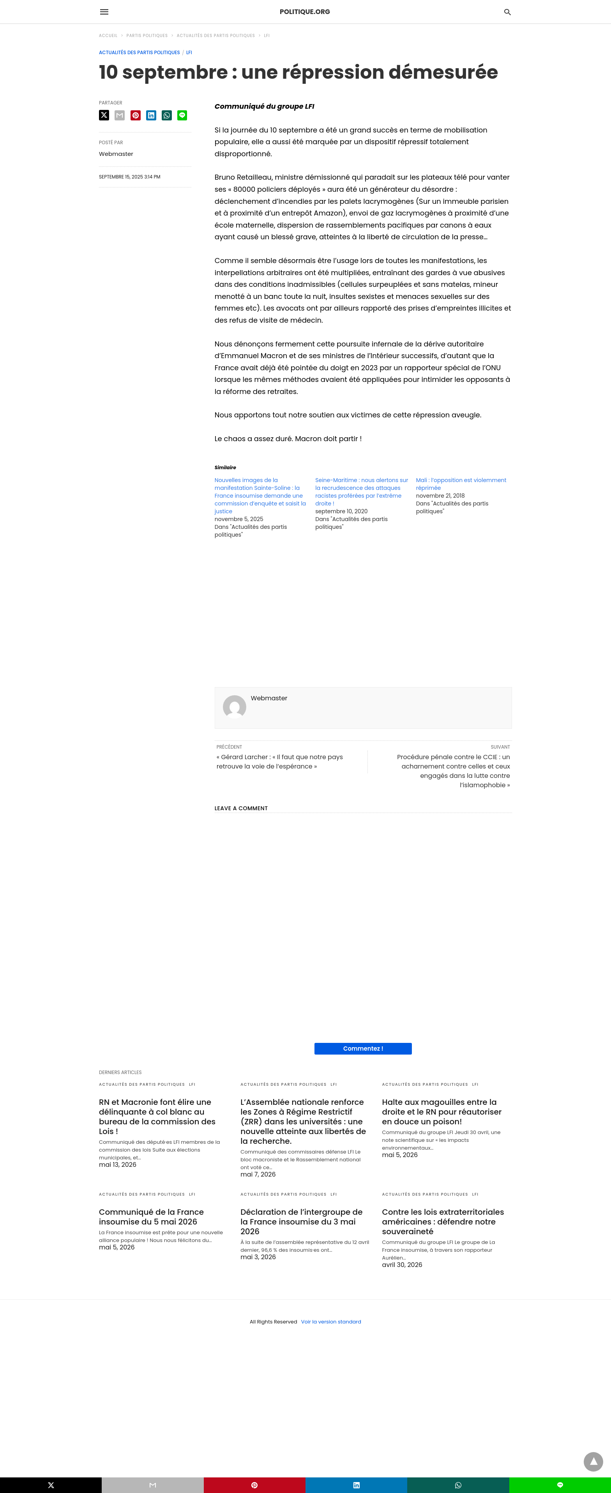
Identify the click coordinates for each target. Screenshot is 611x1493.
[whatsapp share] (167, 115)
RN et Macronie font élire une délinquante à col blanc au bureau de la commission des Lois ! (157, 1117)
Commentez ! (363, 1048)
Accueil (108, 36)
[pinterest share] (136, 115)
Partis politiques (147, 36)
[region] (363, 615)
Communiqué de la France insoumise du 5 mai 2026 (151, 1217)
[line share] (182, 115)
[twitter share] (104, 115)
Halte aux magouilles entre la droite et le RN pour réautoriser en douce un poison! (442, 1112)
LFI (267, 36)
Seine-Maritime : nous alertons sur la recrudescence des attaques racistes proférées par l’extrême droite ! (361, 491)
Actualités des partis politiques (216, 36)
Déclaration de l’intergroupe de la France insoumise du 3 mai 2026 (301, 1222)
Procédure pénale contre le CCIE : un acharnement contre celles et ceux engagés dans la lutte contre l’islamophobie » (453, 771)
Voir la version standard (331, 1321)
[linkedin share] (151, 115)
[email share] (120, 115)
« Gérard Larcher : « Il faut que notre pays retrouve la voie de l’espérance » (280, 762)
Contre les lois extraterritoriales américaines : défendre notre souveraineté (443, 1222)
